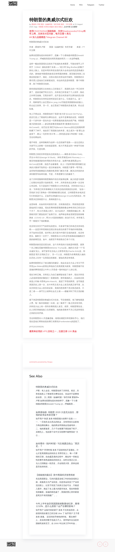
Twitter (101, 5)
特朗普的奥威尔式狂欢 (47, 386)
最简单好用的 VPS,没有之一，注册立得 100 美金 (53, 331)
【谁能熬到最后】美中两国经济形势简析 (55, 475)
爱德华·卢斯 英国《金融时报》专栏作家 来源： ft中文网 (52, 24)
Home (72, 5)
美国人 (60, 27)
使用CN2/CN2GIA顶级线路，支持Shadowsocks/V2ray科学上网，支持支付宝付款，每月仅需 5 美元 (57, 32)
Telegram (90, 5)
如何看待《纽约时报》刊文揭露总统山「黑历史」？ (57, 444)
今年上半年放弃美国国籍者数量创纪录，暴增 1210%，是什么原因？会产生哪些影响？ (57, 505)
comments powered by (40, 362)
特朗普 (41, 27)
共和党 (46, 27)
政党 (56, 27)
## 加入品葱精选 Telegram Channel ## (48, 37)
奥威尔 (51, 27)
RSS (81, 5)
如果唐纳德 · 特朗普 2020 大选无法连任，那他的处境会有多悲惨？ (57, 413)
